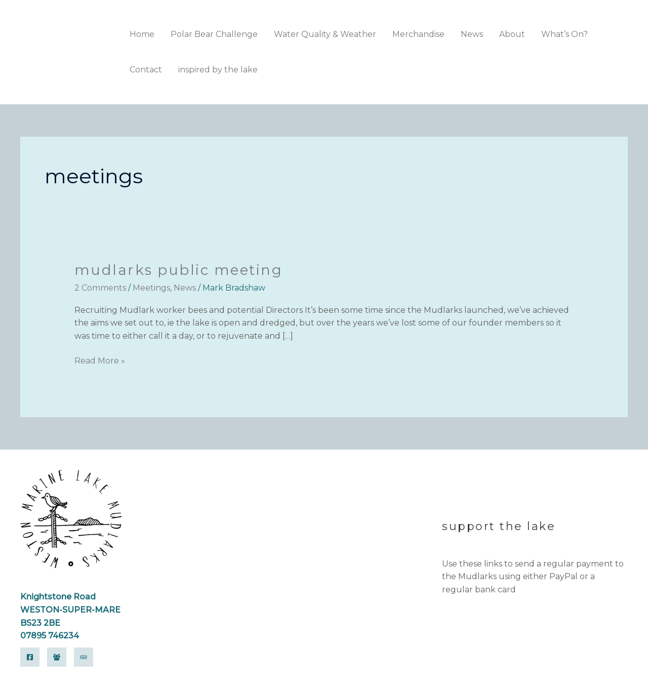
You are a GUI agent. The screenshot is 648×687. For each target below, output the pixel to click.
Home (142, 34)
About (512, 34)
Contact (146, 69)
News (472, 34)
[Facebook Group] (56, 657)
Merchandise (418, 34)
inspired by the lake (218, 69)
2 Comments (100, 288)
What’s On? (564, 34)
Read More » (99, 360)
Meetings (151, 288)
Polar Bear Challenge (214, 34)
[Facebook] (29, 657)
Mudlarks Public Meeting (179, 269)
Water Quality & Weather (325, 34)
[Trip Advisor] (83, 657)
